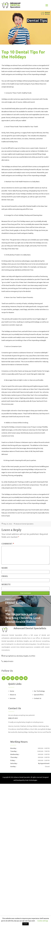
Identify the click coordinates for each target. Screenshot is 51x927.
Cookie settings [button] (42, 921)
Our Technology (39, 691)
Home (12, 691)
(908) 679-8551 (8, 661)
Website (5, 584)
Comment (7, 543)
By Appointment (44, 763)
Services (13, 698)
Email (4, 576)
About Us (13, 694)
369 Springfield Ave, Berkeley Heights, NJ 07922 (19, 656)
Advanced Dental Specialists (24, 524)
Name (4, 567)
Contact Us (37, 698)
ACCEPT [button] (25, 923)
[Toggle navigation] (47, 5)
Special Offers (39, 694)
